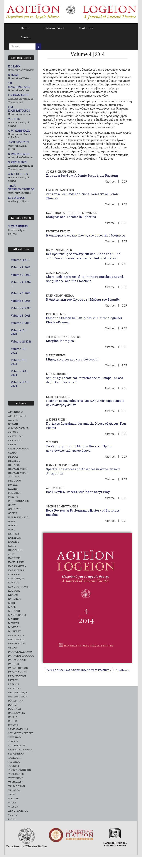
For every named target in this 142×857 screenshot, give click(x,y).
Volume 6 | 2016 (20, 300)
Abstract (110, 181)
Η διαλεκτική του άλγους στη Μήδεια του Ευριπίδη (83, 299)
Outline (123, 670)
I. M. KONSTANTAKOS (19, 108)
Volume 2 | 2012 (20, 267)
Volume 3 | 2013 (20, 275)
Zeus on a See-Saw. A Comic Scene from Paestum (82, 175)
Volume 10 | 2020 (18, 332)
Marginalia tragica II (61, 341)
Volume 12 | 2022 (18, 350)
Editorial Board (54, 28)
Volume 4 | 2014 (21, 283)
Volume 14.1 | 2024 (19, 373)
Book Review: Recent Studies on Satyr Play (78, 492)
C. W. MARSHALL (19, 130)
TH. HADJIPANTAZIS (19, 85)
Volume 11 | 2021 (21, 341)
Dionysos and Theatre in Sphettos (71, 217)
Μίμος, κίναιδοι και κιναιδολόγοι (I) (72, 359)
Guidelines (86, 28)
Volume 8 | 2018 (20, 315)
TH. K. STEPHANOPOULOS (21, 187)
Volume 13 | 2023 (18, 361)
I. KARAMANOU (18, 95)
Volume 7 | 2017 (21, 308)
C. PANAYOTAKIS (19, 154)
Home (25, 28)
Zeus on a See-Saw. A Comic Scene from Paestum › (79, 670)
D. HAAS (13, 75)
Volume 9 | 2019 (20, 323)
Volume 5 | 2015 (20, 293)
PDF (124, 181)
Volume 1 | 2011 (20, 260)
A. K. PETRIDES (18, 174)
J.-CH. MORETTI (18, 142)
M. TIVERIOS (16, 197)
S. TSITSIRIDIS (18, 226)
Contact (26, 37)
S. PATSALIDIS (17, 162)
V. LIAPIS (14, 119)
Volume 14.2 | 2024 (19, 384)
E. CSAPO (14, 66)
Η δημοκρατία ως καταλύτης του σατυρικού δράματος (85, 235)
